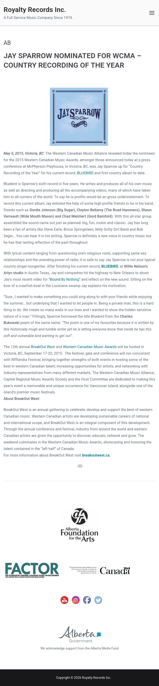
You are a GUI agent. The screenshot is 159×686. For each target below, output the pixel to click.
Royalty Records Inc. (35, 10)
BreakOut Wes (42, 347)
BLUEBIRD (85, 173)
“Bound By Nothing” (65, 279)
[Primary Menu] (151, 13)
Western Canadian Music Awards (90, 347)
